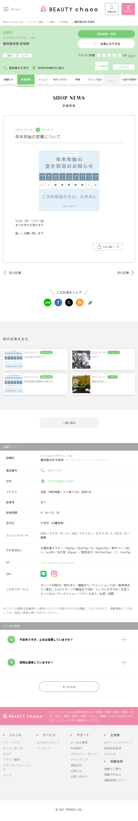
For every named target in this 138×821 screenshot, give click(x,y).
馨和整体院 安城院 (18, 43)
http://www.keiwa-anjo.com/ (58, 563)
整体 (54, 22)
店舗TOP (8, 80)
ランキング (44, 751)
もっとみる (69, 688)
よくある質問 (79, 745)
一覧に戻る (69, 423)
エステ (7, 756)
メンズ (7, 778)
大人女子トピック (48, 745)
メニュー (43, 80)
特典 (77, 80)
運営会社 (76, 768)
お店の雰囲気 (129, 80)
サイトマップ (79, 762)
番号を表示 (51, 471)
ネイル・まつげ (13, 751)
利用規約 (76, 751)
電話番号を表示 (16, 67)
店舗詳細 (77, 67)
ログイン (128, 9)
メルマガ (109, 756)
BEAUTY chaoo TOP (13, 22)
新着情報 (26, 80)
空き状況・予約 (100, 35)
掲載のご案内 (112, 771)
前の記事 (13, 272)
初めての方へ (60, 80)
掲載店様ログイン (115, 783)
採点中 (131, 57)
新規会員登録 (112, 751)
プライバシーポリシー (85, 756)
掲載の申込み (112, 777)
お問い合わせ (79, 779)
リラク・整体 (38, 22)
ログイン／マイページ (118, 745)
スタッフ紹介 (94, 80)
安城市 (67, 22)
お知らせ (111, 9)
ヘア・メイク (11, 745)
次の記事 (125, 272)
